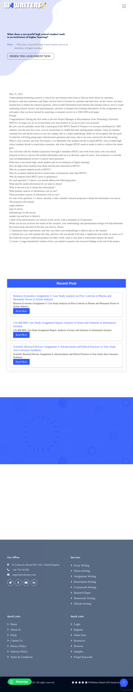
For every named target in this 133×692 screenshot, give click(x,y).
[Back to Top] (124, 683)
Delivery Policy (19, 651)
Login (77, 624)
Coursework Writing (85, 587)
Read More (21, 311)
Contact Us (16, 640)
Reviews (78, 646)
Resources (79, 640)
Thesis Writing (82, 570)
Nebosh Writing (82, 603)
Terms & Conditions (21, 657)
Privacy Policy (18, 646)
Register (78, 629)
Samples (78, 651)
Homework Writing (84, 598)
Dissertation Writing (85, 581)
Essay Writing (81, 565)
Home (10, 44)
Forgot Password (83, 657)
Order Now (80, 635)
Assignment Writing (85, 576)
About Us (15, 629)
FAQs (13, 635)
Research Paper (82, 592)
